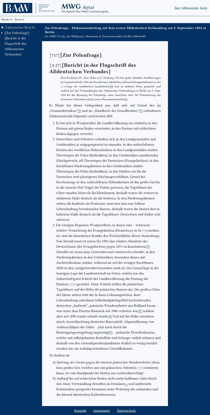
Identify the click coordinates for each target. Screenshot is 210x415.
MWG (78, 7)
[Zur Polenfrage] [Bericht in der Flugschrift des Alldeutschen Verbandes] (17, 43)
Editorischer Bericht (20, 27)
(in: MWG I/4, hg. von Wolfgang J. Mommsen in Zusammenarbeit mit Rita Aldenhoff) (95, 36)
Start (177, 7)
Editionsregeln (190, 7)
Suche (203, 7)
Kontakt (80, 410)
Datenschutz (126, 410)
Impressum (102, 410)
